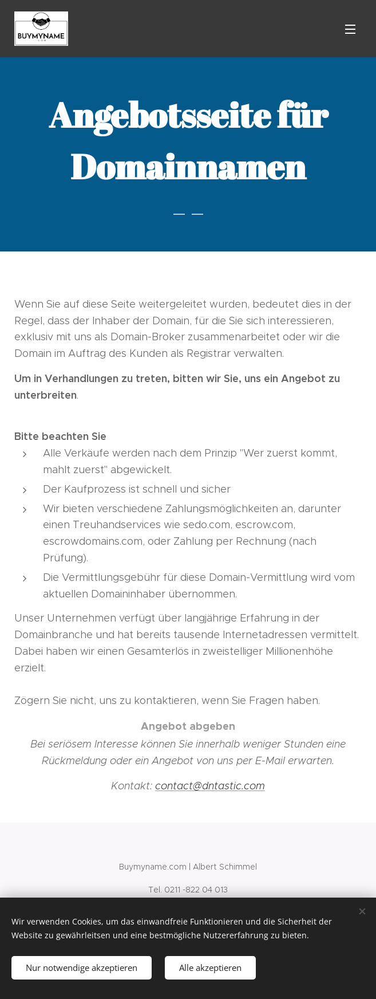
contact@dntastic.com (210, 786)
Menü (350, 29)
